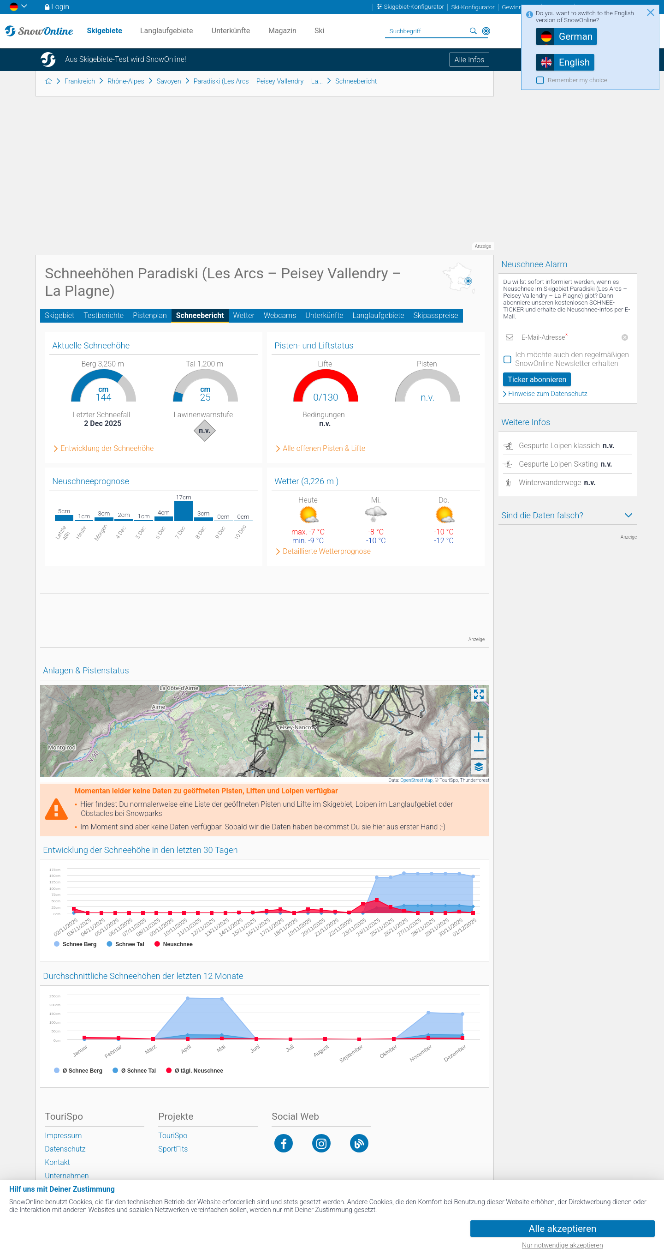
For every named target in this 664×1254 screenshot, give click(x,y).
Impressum (63, 1135)
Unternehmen (67, 1175)
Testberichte (103, 315)
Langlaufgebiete (378, 315)
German (576, 36)
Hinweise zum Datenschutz (547, 394)
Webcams (280, 315)
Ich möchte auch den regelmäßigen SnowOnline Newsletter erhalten (572, 359)
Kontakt (57, 1162)
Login (60, 6)
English (574, 62)
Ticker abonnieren (537, 379)
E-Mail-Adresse (545, 338)
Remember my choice (577, 80)
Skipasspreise (436, 315)
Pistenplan (150, 315)
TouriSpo (172, 1135)
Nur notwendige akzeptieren (562, 1245)
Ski (319, 30)
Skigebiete (104, 30)
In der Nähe (486, 31)
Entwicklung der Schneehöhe (107, 448)
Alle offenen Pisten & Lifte (324, 448)
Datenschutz (65, 1149)
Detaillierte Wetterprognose (327, 551)
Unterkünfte (324, 315)
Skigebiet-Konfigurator (414, 7)
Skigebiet (59, 315)
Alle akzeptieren (563, 1228)
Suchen (473, 31)
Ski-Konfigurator (472, 7)
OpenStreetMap (416, 780)
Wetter (244, 315)
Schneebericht (200, 315)
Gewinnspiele (520, 7)
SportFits (173, 1149)
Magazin (282, 30)
